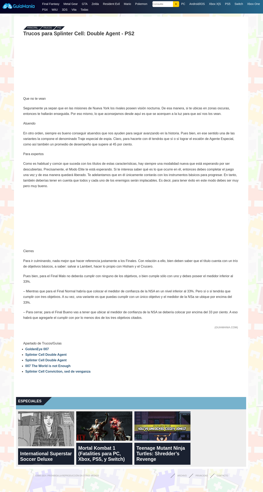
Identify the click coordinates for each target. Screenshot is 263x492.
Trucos (47, 28)
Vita (74, 9)
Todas (84, 9)
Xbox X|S (215, 4)
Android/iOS (197, 4)
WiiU (55, 9)
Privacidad (202, 476)
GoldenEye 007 (37, 349)
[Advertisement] (131, 66)
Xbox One (253, 4)
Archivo (182, 476)
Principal (32, 28)
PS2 (59, 28)
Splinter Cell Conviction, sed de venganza (57, 371)
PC (183, 4)
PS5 (227, 4)
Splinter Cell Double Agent (46, 354)
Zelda (95, 4)
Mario (127, 4)
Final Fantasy (50, 4)
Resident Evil (111, 4)
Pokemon (141, 4)
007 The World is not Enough (47, 366)
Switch (238, 4)
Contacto (222, 476)
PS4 (44, 9)
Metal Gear (70, 4)
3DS (64, 9)
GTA (85, 4)
